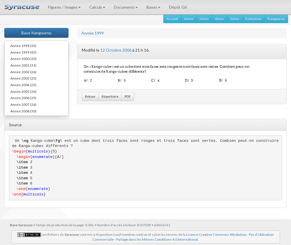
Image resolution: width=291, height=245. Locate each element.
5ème (204, 18)
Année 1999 (92, 33)
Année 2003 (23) (23, 78)
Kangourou (276, 18)
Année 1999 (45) (23, 52)
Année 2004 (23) (23, 85)
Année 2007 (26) (23, 104)
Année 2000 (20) (23, 58)
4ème (219, 18)
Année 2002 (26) (23, 72)
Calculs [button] (97, 7)
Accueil (172, 18)
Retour (90, 96)
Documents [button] (126, 7)
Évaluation (253, 18)
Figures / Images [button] (64, 7)
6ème (188, 18)
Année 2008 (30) (23, 111)
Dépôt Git (178, 7)
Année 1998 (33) (23, 46)
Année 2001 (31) (23, 65)
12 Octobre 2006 (115, 50)
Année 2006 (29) (23, 98)
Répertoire (110, 96)
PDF (128, 96)
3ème (234, 18)
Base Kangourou (36, 32)
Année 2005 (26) (23, 91)
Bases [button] (153, 7)
